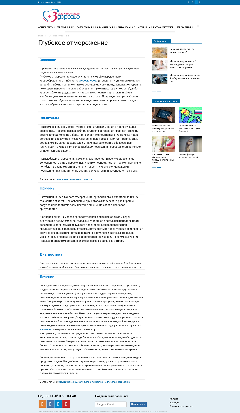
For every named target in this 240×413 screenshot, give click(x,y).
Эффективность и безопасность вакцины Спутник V (189, 128)
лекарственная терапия (104, 382)
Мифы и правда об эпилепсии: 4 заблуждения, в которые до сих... (185, 78)
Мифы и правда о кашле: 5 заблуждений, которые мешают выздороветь (183, 64)
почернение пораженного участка (74, 179)
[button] (198, 26)
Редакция (174, 402)
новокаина (45, 329)
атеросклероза (88, 80)
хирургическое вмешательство (74, 382)
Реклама (173, 399)
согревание (124, 382)
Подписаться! (138, 404)
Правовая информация (181, 406)
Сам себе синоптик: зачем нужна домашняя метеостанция (163, 128)
